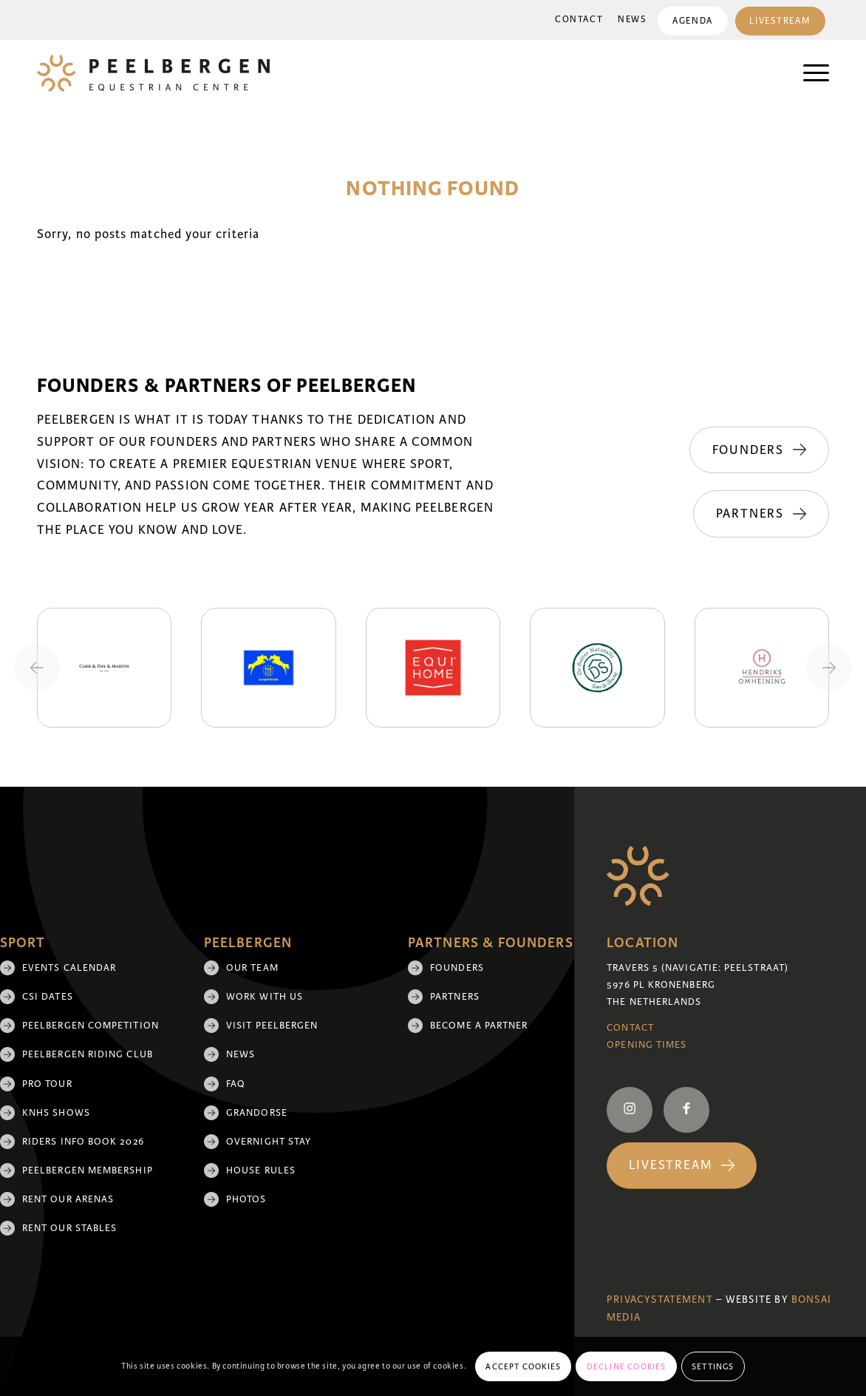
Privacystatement (659, 1299)
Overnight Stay (268, 1142)
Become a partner (479, 1025)
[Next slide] (829, 668)
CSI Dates (47, 997)
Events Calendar (69, 968)
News (632, 19)
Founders (457, 968)
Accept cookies (523, 1366)
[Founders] (759, 450)
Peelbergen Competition (90, 1025)
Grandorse (256, 1113)
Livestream (780, 21)
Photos (246, 1199)
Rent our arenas (68, 1199)
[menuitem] (579, 20)
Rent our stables (69, 1228)
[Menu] (808, 73)
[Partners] (761, 514)
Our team (252, 968)
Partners (455, 997)
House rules (261, 1170)
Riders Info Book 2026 (83, 1142)
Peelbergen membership (87, 1170)
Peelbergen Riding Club (87, 1054)
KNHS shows (56, 1113)
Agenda (692, 21)
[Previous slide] (37, 668)
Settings (713, 1366)
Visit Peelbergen (272, 1025)
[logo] (153, 73)
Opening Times (646, 1045)
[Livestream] (682, 1165)
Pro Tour (47, 1084)
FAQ (235, 1084)
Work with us (264, 997)
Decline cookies (626, 1366)
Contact (579, 19)
